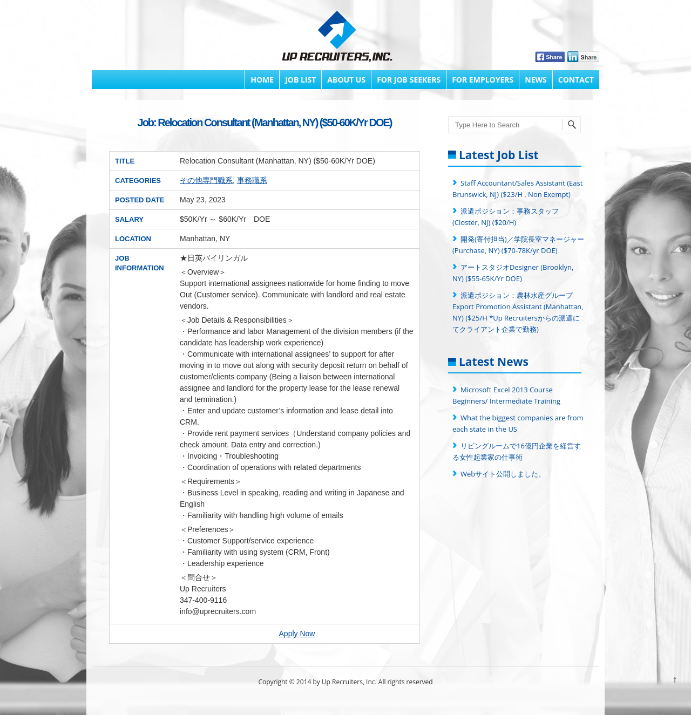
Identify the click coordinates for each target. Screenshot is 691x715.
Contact (576, 79)
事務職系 (252, 180)
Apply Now (297, 633)
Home (262, 79)
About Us (346, 79)
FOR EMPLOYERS (482, 79)
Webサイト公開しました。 (502, 474)
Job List (300, 79)
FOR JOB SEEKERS (409, 79)
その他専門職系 (206, 180)
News (535, 79)
